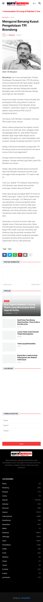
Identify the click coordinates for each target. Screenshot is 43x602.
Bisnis (21, 483)
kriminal (21, 569)
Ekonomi (21, 508)
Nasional (21, 532)
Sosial (21, 561)
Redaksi (21, 557)
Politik (21, 549)
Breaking (21, 488)
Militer (21, 528)
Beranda (5, 17)
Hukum (21, 512)
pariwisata (21, 577)
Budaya (21, 492)
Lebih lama (35, 284)
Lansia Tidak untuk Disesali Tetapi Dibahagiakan (28, 333)
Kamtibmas (21, 520)
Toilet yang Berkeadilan (26, 344)
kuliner (21, 573)
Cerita (21, 496)
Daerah (21, 500)
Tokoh (21, 565)
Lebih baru (8, 284)
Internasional (21, 516)
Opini (12, 17)
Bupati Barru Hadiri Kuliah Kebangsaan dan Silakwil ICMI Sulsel (27, 357)
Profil (21, 553)
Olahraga (21, 536)
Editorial (21, 504)
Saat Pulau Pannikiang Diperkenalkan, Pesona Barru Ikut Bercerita (28, 322)
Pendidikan (21, 545)
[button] (3, 3)
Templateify (25, 598)
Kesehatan (21, 524)
